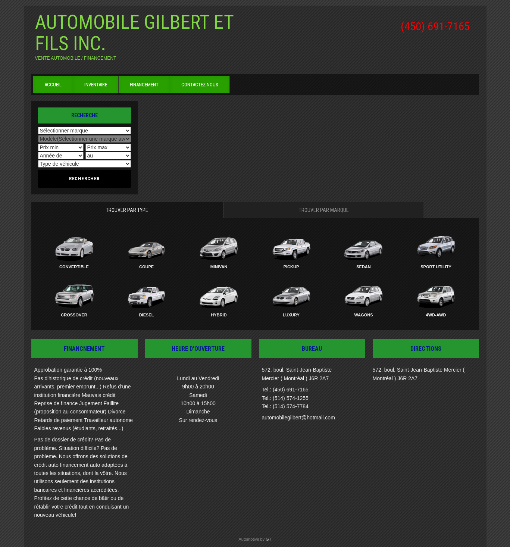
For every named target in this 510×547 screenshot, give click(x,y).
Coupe (146, 267)
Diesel (146, 315)
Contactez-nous (199, 84)
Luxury (291, 315)
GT (268, 539)
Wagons (363, 315)
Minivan (219, 267)
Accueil (53, 84)
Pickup (291, 267)
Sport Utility (435, 267)
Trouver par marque (324, 210)
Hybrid (218, 315)
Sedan (363, 267)
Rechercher (84, 178)
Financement (144, 84)
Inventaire (95, 84)
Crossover (74, 315)
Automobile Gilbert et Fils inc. (134, 33)
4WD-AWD (436, 315)
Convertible (74, 267)
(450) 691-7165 (435, 26)
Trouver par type (127, 210)
